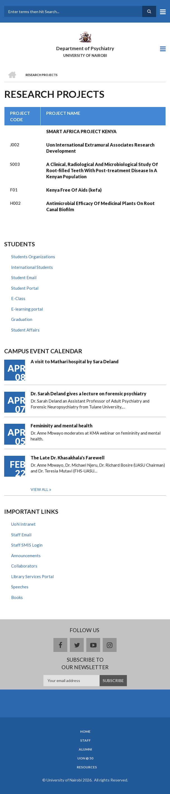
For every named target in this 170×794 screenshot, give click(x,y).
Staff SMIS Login (27, 544)
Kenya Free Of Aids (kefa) (74, 190)
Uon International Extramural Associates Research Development (100, 148)
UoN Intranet (23, 524)
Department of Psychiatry (85, 48)
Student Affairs (25, 329)
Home (85, 731)
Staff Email (21, 534)
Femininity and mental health (61, 425)
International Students (32, 267)
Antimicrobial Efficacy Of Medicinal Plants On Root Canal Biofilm (100, 206)
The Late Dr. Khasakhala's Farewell (68, 457)
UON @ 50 (85, 758)
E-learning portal (27, 308)
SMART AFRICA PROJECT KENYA (81, 131)
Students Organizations (33, 256)
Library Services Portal (32, 576)
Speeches (19, 586)
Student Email (23, 277)
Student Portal (24, 288)
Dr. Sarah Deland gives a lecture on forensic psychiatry (88, 393)
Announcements (26, 555)
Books (17, 597)
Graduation (21, 319)
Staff (85, 740)
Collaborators (24, 565)
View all (39, 489)
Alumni (85, 749)
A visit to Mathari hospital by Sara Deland (75, 361)
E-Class (18, 298)
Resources (87, 767)
